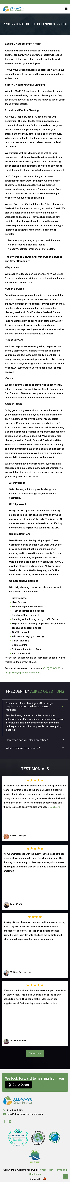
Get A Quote (18, 1085)
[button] (65, 8)
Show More (35, 1053)
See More (55, 807)
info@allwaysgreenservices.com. (23, 672)
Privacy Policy (45, 1169)
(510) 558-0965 (51, 668)
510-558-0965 (15, 1109)
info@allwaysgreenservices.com (25, 1114)
